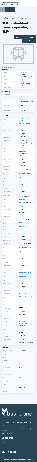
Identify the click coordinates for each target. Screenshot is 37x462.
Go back (23, 18)
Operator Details (29, 37)
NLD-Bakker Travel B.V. (24, 148)
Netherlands (30, 103)
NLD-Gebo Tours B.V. (24, 199)
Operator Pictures (29, 41)
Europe (3, 448)
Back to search (9, 18)
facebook (9, 433)
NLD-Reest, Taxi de (23, 223)
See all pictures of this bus (8, 67)
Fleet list (18, 37)
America (3, 442)
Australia (3, 446)
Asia (2, 444)
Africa (3, 441)
